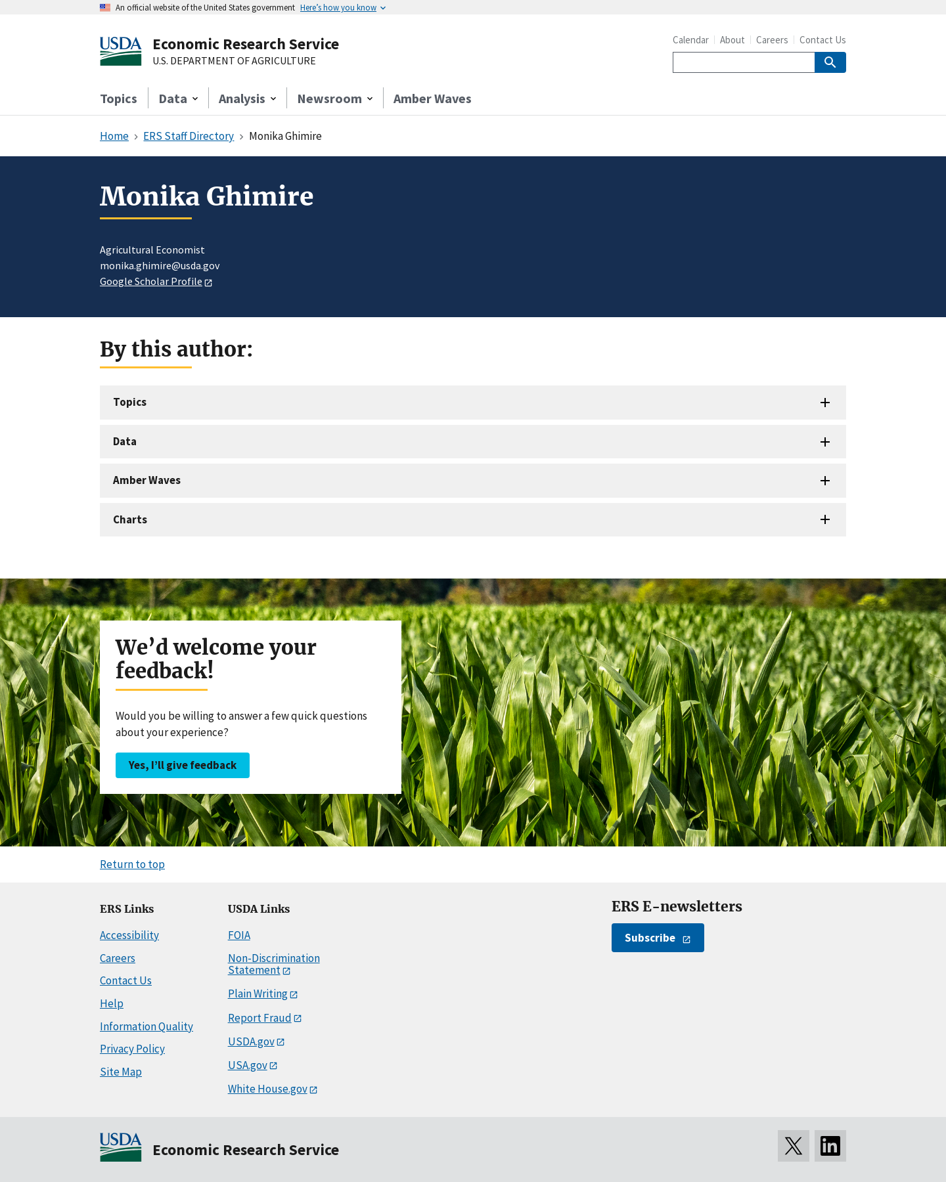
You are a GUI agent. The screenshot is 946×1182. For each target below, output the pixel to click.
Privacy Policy (132, 1048)
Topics (118, 98)
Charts (130, 519)
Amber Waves (433, 98)
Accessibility (129, 935)
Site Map (121, 1071)
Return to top (132, 864)
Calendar (691, 39)
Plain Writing (258, 993)
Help (112, 1003)
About (732, 39)
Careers (772, 39)
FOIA (239, 935)
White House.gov (267, 1089)
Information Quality (146, 1026)
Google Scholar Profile (151, 281)
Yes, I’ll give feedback (182, 765)
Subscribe (650, 937)
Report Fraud (260, 1018)
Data (125, 441)
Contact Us (823, 39)
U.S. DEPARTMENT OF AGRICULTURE (234, 61)
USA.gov (247, 1065)
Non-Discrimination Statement (274, 964)
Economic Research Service (245, 43)
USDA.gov (251, 1041)
